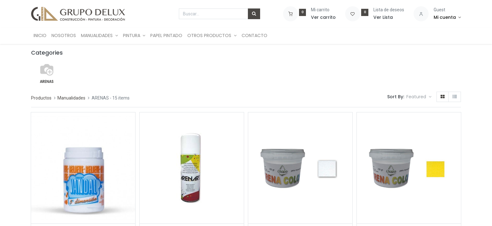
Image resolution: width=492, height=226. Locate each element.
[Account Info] (447, 17)
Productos (41, 97)
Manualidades (71, 97)
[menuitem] (40, 35)
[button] (418, 97)
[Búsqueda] (254, 13)
